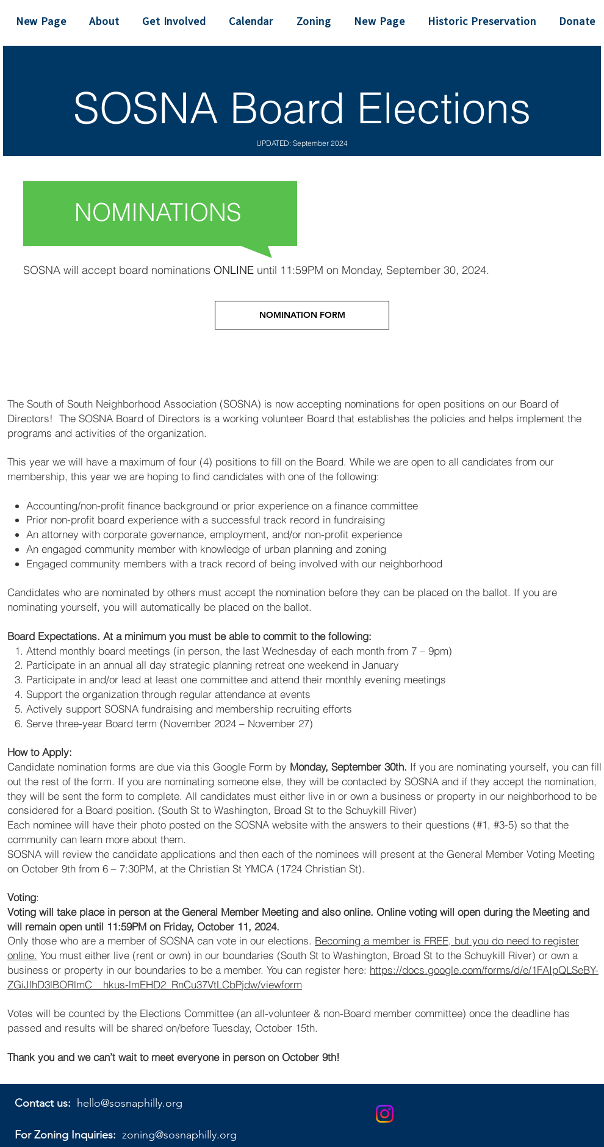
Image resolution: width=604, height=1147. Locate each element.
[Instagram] (385, 1114)
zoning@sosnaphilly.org (179, 1135)
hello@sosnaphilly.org (129, 1103)
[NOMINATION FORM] (302, 315)
